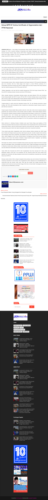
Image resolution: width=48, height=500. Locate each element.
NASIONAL (21, 30)
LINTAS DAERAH (26, 325)
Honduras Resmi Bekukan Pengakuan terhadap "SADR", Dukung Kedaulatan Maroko (28, 1)
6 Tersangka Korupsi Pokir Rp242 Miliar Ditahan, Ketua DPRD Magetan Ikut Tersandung (27, 251)
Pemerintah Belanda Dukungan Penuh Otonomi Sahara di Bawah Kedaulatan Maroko (26, 433)
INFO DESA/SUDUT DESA (19, 329)
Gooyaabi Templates (32, 498)
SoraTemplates (19, 498)
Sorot (21, 327)
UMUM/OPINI (26, 331)
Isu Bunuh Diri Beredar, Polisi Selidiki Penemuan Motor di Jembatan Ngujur (26, 239)
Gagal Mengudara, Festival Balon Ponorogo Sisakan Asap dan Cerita (26, 427)
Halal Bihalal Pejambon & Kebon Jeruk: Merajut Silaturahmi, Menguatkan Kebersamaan (26, 405)
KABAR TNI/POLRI (18, 325)
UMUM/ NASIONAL (18, 331)
